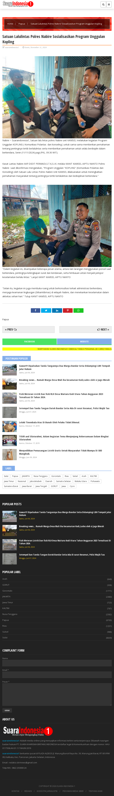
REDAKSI (28, 791)
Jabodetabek (36, 481)
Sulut (6, 476)
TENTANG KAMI (95, 791)
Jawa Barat (27, 486)
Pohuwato (95, 481)
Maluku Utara (81, 481)
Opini (72, 486)
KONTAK (15, 791)
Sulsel (75, 476)
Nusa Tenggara (40, 476)
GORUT (54, 486)
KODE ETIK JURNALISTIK (47, 791)
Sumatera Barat (11, 486)
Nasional (22, 481)
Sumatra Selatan (63, 481)
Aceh (84, 476)
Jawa (64, 486)
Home (10, 23)
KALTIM (93, 476)
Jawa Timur (9, 481)
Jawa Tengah (41, 486)
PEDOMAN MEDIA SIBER (73, 791)
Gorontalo (56, 476)
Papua (22, 23)
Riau (67, 476)
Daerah (49, 481)
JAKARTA (26, 476)
